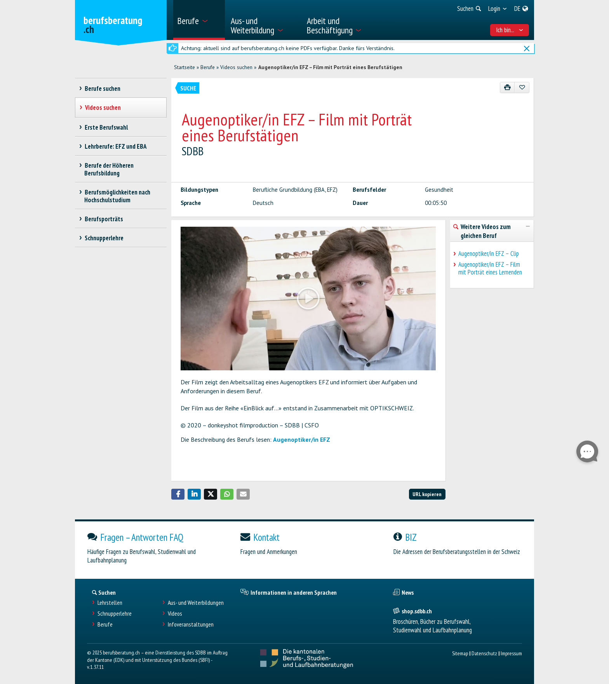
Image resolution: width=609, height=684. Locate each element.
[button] (177, 494)
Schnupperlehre (114, 613)
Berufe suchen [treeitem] (102, 88)
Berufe (207, 67)
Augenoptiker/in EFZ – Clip (488, 253)
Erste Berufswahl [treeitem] (106, 127)
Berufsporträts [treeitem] (103, 219)
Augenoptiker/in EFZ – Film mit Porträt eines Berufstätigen (330, 67)
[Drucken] (507, 87)
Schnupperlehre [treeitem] (104, 238)
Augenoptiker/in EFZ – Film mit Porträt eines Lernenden (490, 268)
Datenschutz (484, 653)
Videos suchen (236, 67)
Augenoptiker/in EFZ (301, 439)
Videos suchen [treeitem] (103, 107)
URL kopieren (427, 494)
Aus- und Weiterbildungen (196, 602)
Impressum (511, 653)
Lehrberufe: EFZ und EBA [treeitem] (115, 146)
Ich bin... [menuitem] (510, 30)
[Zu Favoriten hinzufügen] (522, 87)
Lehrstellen (109, 602)
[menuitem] (199, 20)
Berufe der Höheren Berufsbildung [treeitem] (109, 169)
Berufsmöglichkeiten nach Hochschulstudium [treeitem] (117, 196)
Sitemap (460, 653)
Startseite (184, 67)
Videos (175, 613)
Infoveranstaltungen (191, 624)
